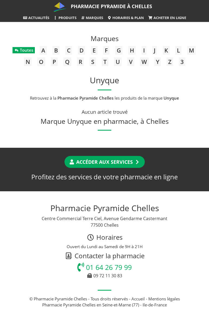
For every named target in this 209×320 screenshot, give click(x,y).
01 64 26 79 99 (104, 267)
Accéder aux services (104, 162)
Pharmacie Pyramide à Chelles (111, 6)
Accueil (138, 298)
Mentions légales (164, 298)
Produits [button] (64, 17)
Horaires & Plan (125, 17)
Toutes (23, 50)
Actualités (36, 17)
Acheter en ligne (167, 17)
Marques (92, 17)
